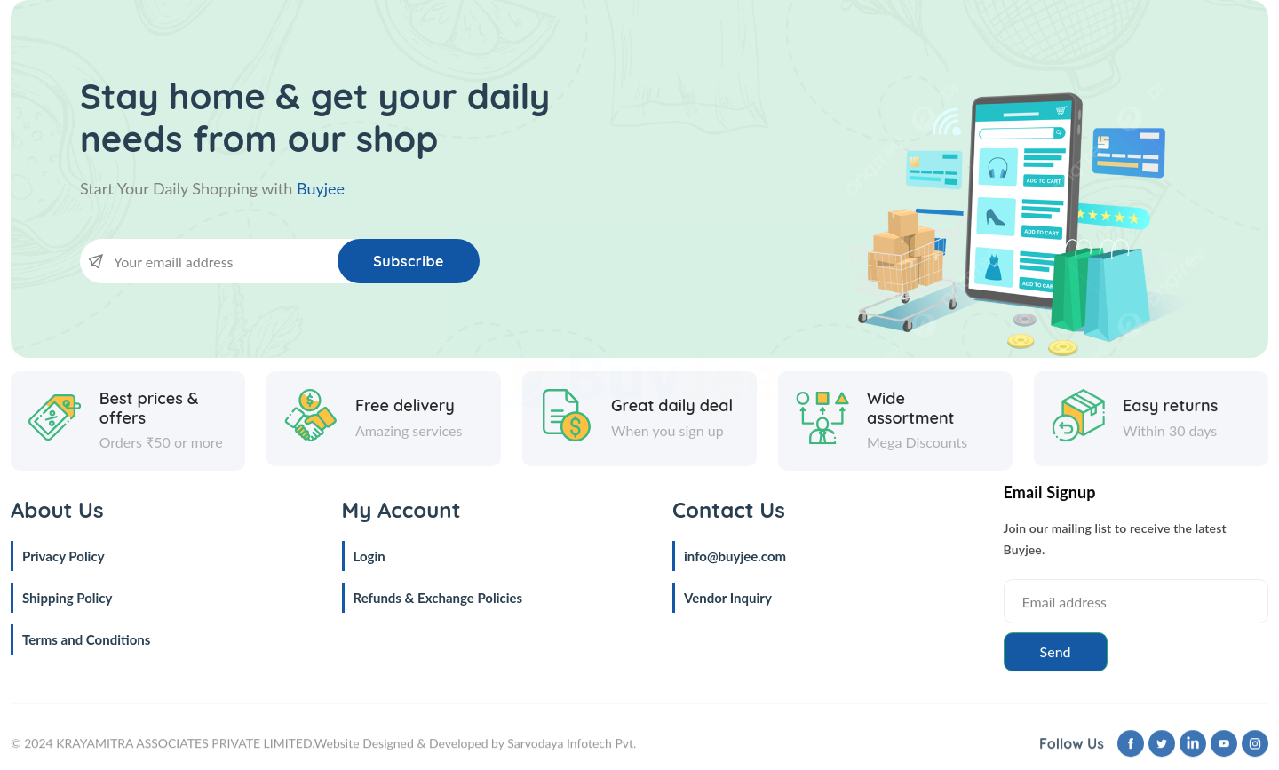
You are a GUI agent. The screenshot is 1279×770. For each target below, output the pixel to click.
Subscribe (408, 261)
